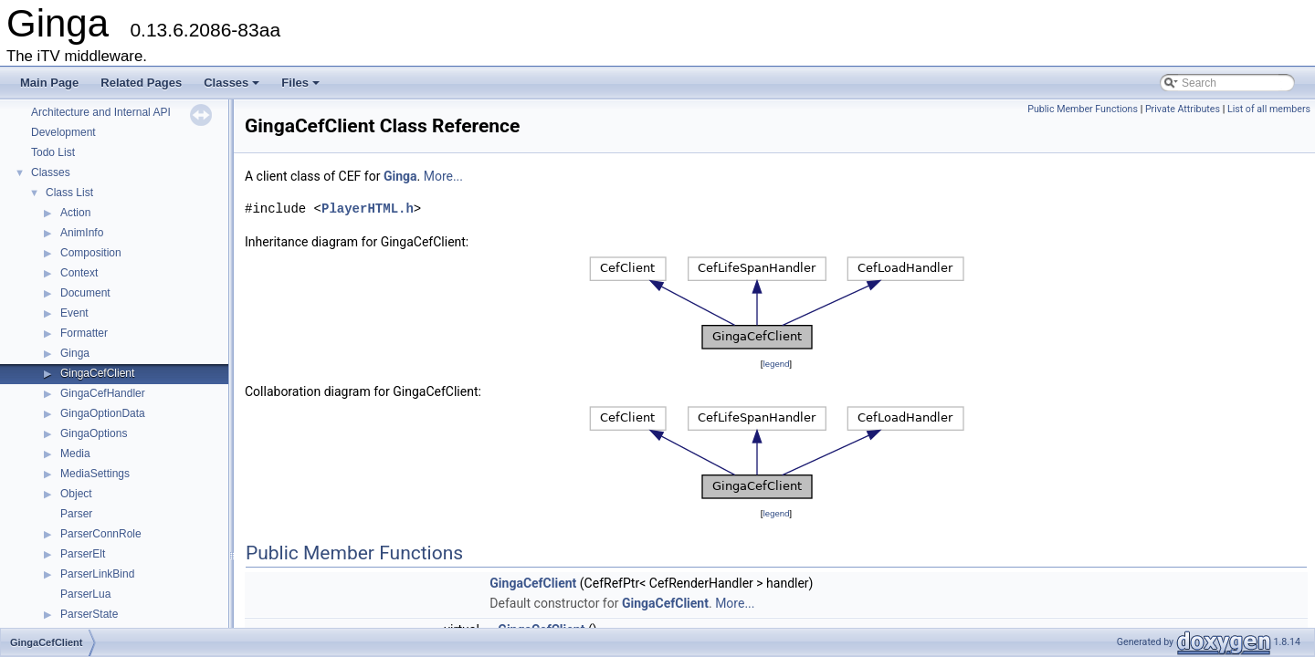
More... (443, 176)
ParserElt (82, 554)
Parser (76, 513)
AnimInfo (81, 232)
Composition (90, 252)
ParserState (89, 614)
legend (776, 364)
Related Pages (141, 82)
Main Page (49, 82)
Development (63, 132)
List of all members (1268, 109)
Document (85, 293)
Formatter (84, 333)
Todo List (53, 152)
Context (79, 272)
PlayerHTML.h (367, 208)
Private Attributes (1182, 109)
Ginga (74, 353)
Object (76, 493)
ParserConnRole (101, 533)
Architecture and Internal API (101, 112)
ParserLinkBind (97, 574)
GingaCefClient (97, 373)
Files (301, 87)
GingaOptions (93, 433)
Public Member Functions (1082, 109)
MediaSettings (95, 473)
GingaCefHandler (102, 393)
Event (74, 313)
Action (75, 212)
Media (75, 453)
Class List (69, 192)
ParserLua (85, 594)
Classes (233, 87)
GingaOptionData (102, 413)
